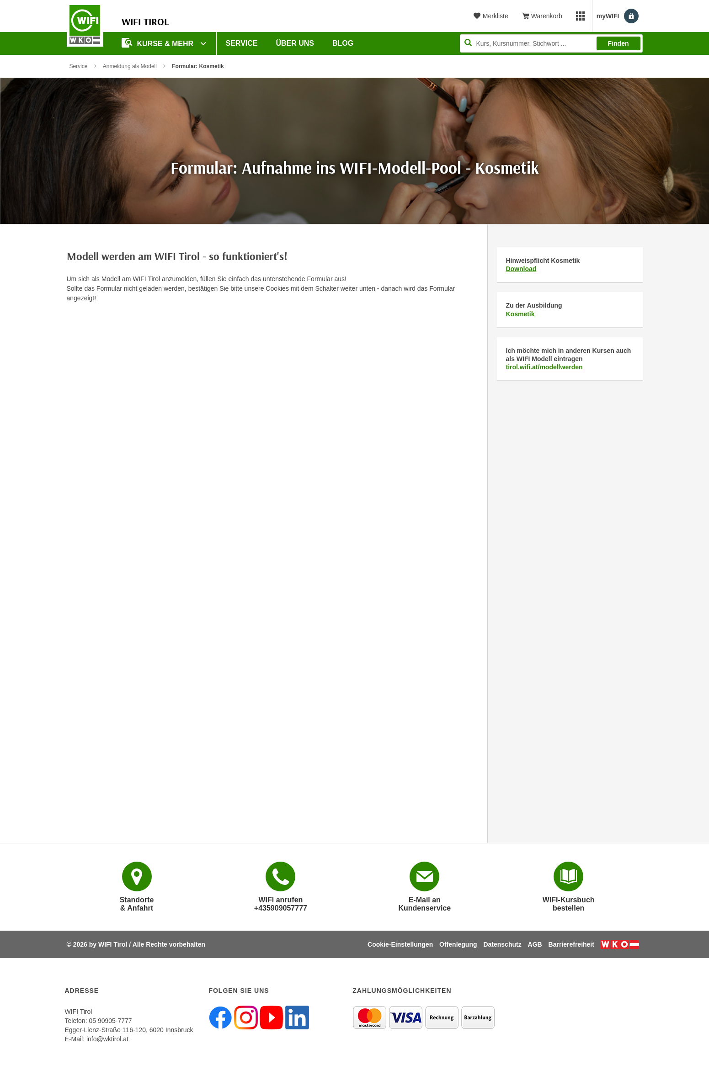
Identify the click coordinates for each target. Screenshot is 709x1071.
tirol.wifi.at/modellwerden (544, 367)
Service (242, 43)
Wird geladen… (270, 552)
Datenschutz (502, 944)
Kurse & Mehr (159, 42)
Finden (618, 43)
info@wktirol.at (107, 1039)
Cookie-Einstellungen (400, 944)
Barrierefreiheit (571, 944)
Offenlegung (458, 944)
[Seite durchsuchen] (551, 43)
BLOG (342, 43)
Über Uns (295, 43)
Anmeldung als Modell (130, 66)
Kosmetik (520, 314)
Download (521, 268)
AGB (535, 944)
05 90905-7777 (110, 1020)
